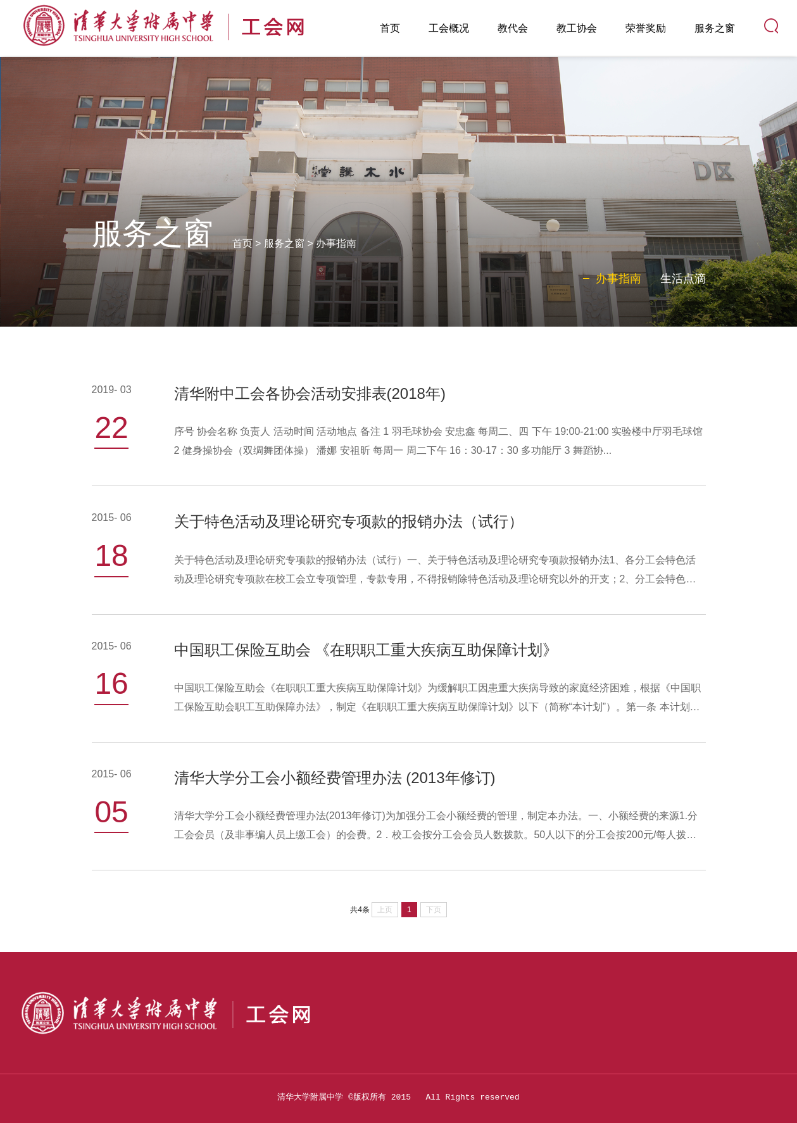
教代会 (513, 28)
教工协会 (576, 28)
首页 (390, 28)
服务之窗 (714, 28)
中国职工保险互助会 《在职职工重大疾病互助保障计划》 (366, 649)
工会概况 (449, 28)
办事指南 (336, 243)
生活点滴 (683, 278)
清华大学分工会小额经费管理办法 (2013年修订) (335, 777)
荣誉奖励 (645, 28)
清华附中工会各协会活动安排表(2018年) (310, 393)
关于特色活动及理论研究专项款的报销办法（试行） (349, 521)
